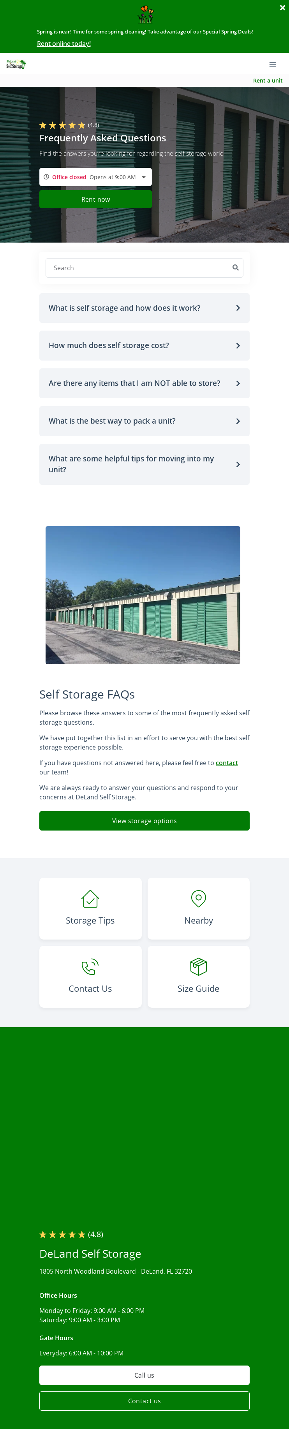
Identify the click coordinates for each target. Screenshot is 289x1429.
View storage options (144, 821)
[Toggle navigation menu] (276, 63)
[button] (144, 308)
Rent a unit (268, 80)
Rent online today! (64, 43)
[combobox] (95, 177)
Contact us (144, 1401)
